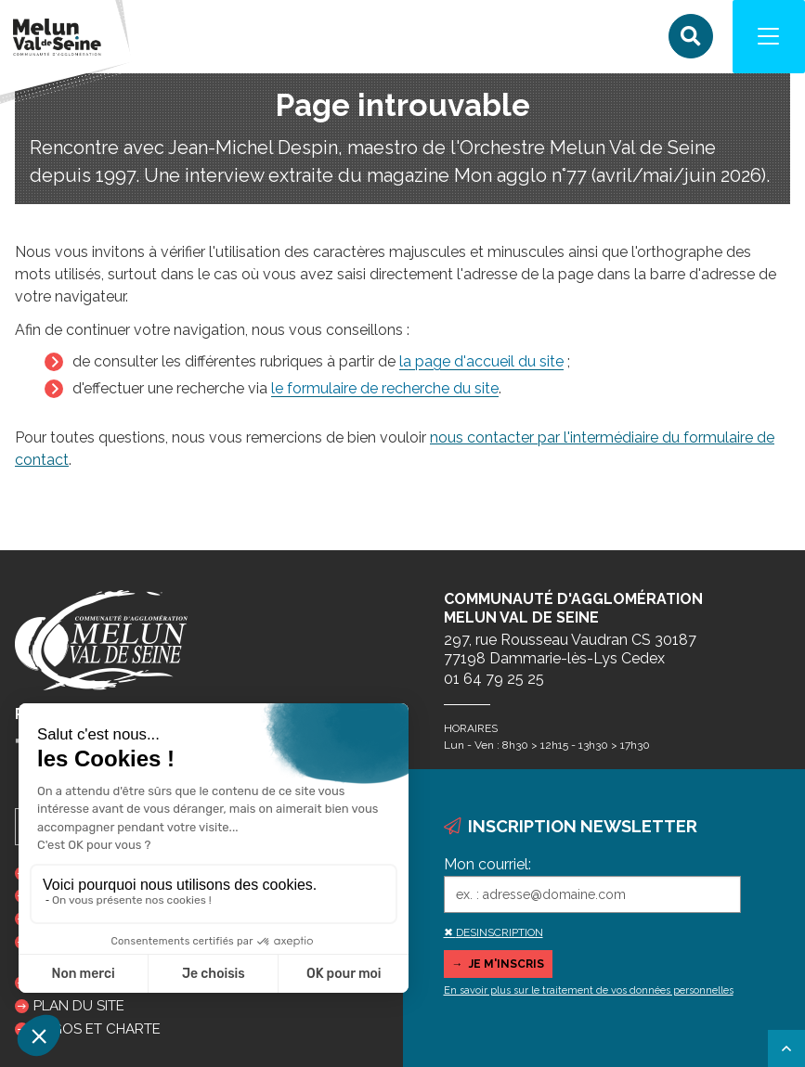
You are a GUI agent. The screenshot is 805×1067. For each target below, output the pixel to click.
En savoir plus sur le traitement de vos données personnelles (589, 990)
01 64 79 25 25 (494, 679)
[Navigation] (768, 37)
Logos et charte (97, 1029)
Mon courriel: (487, 864)
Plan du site (78, 1005)
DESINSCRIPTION (499, 932)
